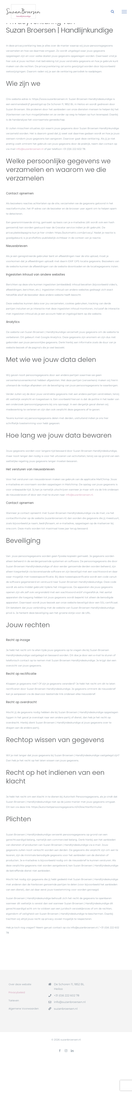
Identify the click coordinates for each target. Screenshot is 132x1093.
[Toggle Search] (112, 11)
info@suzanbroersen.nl (29, 149)
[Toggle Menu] (124, 11)
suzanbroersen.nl (66, 1008)
